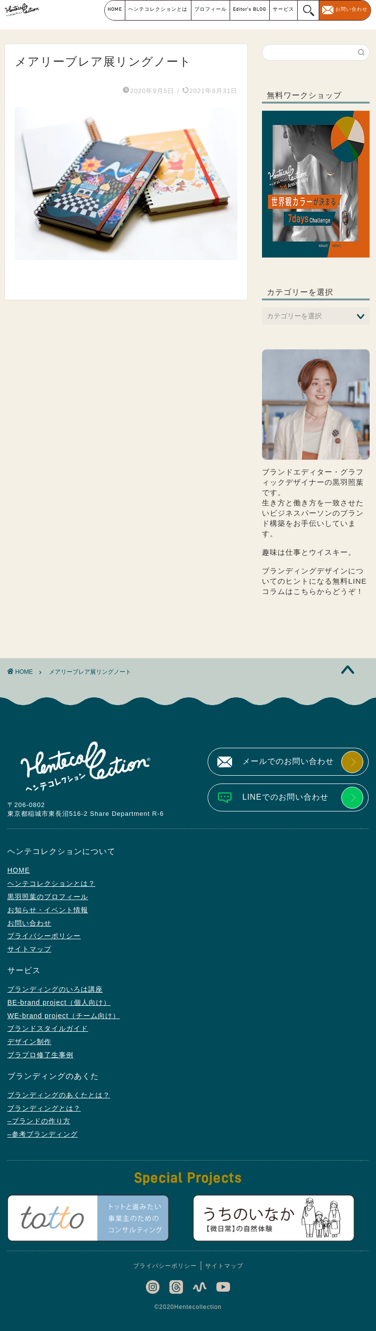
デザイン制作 (29, 1042)
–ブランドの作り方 (38, 1121)
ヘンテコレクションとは (158, 9)
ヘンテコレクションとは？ (51, 883)
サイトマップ (29, 949)
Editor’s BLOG (249, 9)
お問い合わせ (351, 9)
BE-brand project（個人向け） (59, 1002)
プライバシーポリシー (44, 936)
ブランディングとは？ (44, 1108)
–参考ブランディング (42, 1134)
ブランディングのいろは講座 (55, 989)
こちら (305, 591)
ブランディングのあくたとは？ (58, 1095)
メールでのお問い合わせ (288, 761)
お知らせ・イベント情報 (47, 910)
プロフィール (210, 9)
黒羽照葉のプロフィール (47, 897)
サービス (283, 9)
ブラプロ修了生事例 (40, 1055)
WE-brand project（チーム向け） (63, 1016)
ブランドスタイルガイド (47, 1028)
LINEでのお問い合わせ (285, 797)
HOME (115, 9)
